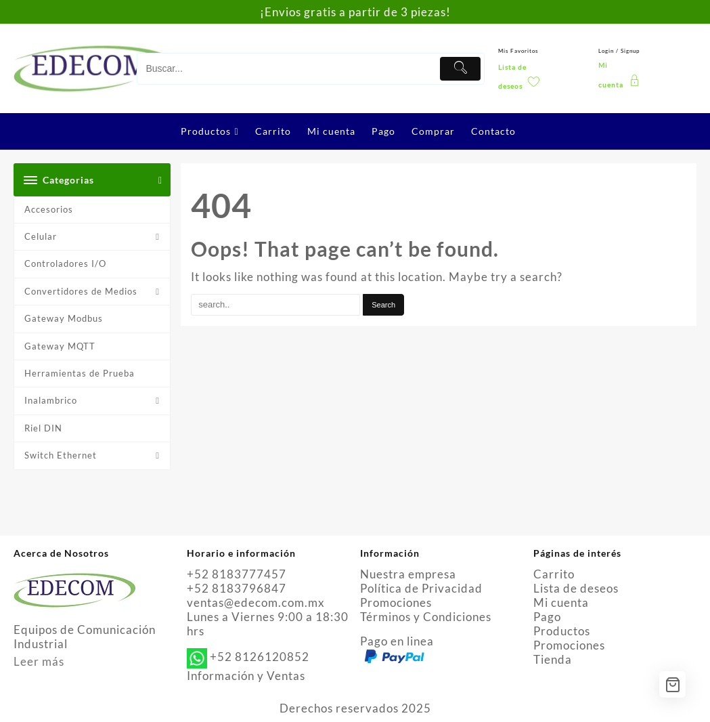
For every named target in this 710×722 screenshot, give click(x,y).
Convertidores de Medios (80, 291)
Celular (40, 236)
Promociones (396, 602)
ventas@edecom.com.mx (256, 602)
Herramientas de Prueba (79, 373)
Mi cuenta (561, 602)
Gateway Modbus (63, 318)
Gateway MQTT (59, 346)
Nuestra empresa (408, 574)
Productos (561, 631)
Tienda (552, 659)
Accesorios (48, 209)
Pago (547, 617)
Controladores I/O (65, 263)
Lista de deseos (576, 588)
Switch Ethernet (60, 455)
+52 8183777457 (236, 574)
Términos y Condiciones (425, 617)
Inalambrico (50, 400)
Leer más (39, 661)
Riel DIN (43, 428)
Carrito (554, 574)
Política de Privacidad (421, 588)
